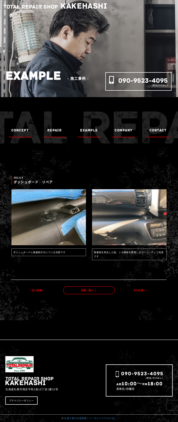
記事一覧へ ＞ (89, 290)
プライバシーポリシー (21, 400)
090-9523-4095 (143, 80)
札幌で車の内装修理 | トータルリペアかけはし (90, 418)
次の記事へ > (140, 290)
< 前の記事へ (37, 290)
